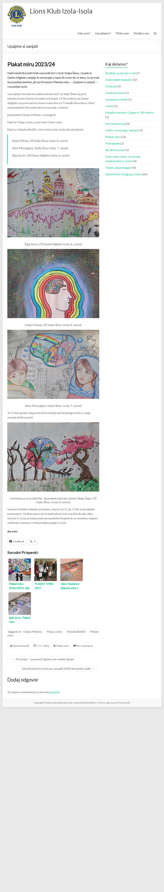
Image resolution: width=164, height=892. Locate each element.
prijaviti (54, 692)
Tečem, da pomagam (118, 167)
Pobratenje (112, 143)
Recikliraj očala (115, 150)
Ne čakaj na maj (115, 123)
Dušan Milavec (32, 631)
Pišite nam (122, 33)
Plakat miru (62, 645)
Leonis (109, 106)
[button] (16, 16)
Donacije (111, 86)
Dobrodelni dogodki (118, 79)
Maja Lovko (54, 631)
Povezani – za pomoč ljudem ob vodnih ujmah (43, 659)
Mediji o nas (141, 33)
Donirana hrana (115, 93)
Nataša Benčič (76, 631)
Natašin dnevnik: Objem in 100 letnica (129, 112)
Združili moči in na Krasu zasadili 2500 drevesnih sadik (58, 668)
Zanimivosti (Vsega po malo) (123, 174)
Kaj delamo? (103, 33)
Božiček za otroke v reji (120, 73)
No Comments (84, 645)
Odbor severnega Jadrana (121, 130)
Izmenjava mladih (116, 99)
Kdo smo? (84, 33)
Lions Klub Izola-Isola (61, 11)
